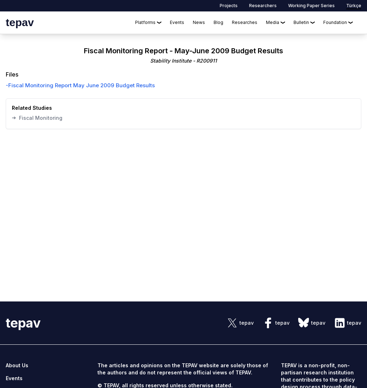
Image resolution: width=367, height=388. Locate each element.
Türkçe (353, 5)
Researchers (263, 5)
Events (177, 22)
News (199, 22)
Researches (244, 22)
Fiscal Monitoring (37, 117)
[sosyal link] (240, 323)
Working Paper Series (311, 5)
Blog (218, 22)
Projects (229, 5)
